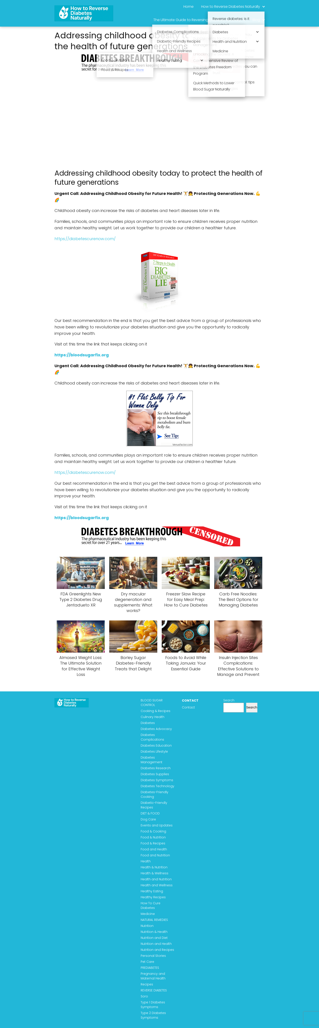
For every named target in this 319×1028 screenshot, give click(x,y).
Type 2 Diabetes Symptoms (153, 1015)
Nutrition (147, 926)
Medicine (148, 914)
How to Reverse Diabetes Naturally (230, 6)
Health (146, 861)
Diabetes (148, 723)
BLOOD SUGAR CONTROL (152, 702)
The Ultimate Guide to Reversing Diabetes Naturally (197, 19)
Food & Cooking (153, 831)
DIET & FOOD (150, 813)
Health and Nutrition (156, 879)
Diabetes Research (156, 768)
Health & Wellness (154, 873)
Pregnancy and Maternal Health (153, 976)
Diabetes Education (156, 745)
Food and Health (154, 849)
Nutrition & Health (154, 932)
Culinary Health (152, 717)
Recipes (147, 984)
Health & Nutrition (154, 867)
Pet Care (147, 961)
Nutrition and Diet (154, 938)
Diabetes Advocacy (156, 729)
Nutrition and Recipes (157, 950)
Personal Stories (153, 955)
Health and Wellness (157, 885)
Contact (188, 707)
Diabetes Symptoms (157, 780)
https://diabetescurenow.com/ (85, 238)
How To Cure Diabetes (150, 905)
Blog (256, 19)
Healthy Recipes (153, 897)
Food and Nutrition (155, 855)
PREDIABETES (150, 967)
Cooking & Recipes (155, 711)
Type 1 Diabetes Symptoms (153, 1004)
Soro (144, 996)
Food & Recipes (153, 843)
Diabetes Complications (152, 737)
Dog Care (148, 819)
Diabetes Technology (157, 786)
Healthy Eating (152, 891)
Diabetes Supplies (155, 774)
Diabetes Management (151, 759)
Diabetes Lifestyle (154, 751)
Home (188, 6)
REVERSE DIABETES (154, 990)
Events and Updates (157, 825)
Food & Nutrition (153, 837)
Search (228, 700)
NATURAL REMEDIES (154, 920)
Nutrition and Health (156, 944)
